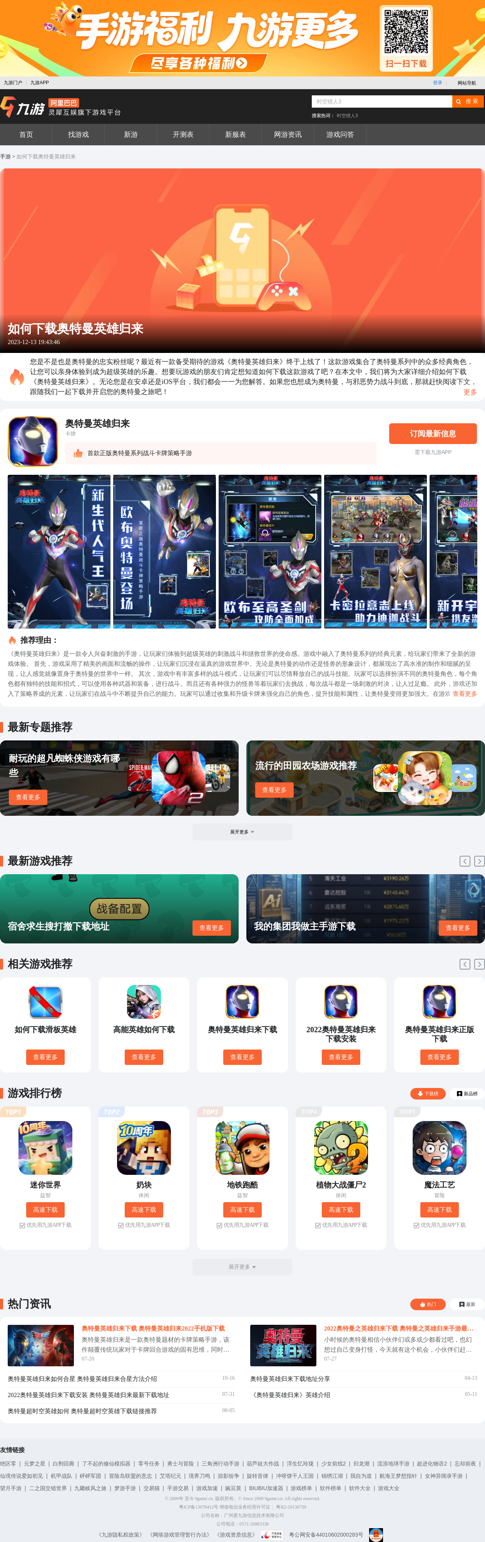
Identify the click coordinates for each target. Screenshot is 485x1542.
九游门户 (13, 82)
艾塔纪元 (170, 1476)
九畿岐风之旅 (90, 1488)
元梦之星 (34, 1463)
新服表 (235, 134)
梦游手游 (125, 1488)
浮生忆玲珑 (300, 1463)
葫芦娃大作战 (263, 1463)
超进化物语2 (432, 1463)
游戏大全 (389, 1488)
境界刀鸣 (199, 1476)
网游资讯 (288, 134)
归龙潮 (361, 1463)
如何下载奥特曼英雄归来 (46, 157)
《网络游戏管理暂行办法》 (179, 1535)
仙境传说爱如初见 (21, 1476)
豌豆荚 (233, 1488)
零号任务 (149, 1463)
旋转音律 (257, 1476)
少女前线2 (333, 1463)
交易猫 (152, 1488)
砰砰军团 (90, 1476)
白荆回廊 (63, 1463)
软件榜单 (330, 1488)
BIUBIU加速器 (266, 1488)
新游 (131, 134)
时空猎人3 (347, 115)
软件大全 (360, 1488)
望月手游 (11, 1488)
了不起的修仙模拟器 (106, 1463)
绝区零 (8, 1463)
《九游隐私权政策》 (120, 1535)
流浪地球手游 (393, 1463)
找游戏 (78, 134)
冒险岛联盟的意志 (130, 1476)
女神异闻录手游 (444, 1476)
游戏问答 (340, 134)
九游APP (39, 82)
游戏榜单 (301, 1488)
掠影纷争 (228, 1476)
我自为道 (361, 1476)
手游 (5, 157)
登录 (437, 82)
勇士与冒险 (180, 1463)
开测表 (183, 134)
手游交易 (178, 1488)
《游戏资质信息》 (236, 1535)
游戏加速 (207, 1488)
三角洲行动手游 (220, 1463)
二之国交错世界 (48, 1488)
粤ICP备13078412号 (199, 1507)
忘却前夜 (465, 1463)
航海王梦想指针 (398, 1476)
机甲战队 (61, 1476)
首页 (26, 134)
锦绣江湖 (332, 1476)
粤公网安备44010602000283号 (326, 1535)
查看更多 (28, 797)
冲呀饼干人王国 (295, 1476)
